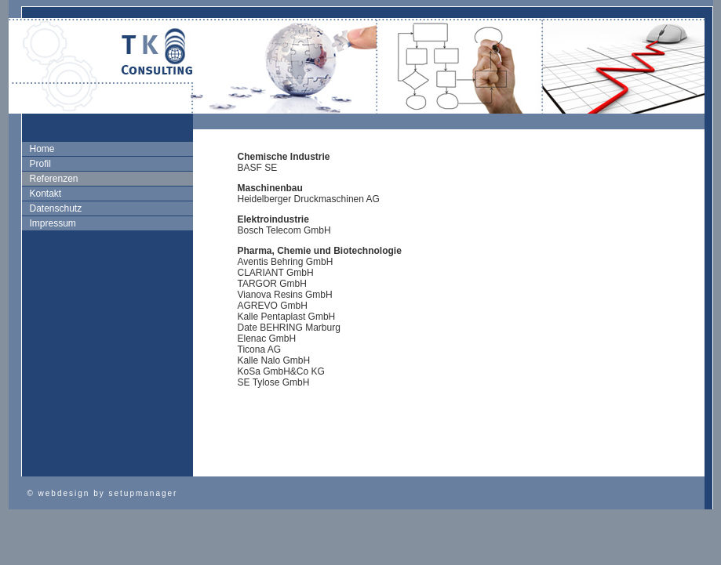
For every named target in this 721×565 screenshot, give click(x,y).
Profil (40, 163)
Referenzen (54, 178)
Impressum (53, 223)
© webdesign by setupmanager (102, 493)
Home (42, 148)
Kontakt (46, 193)
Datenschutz (56, 208)
